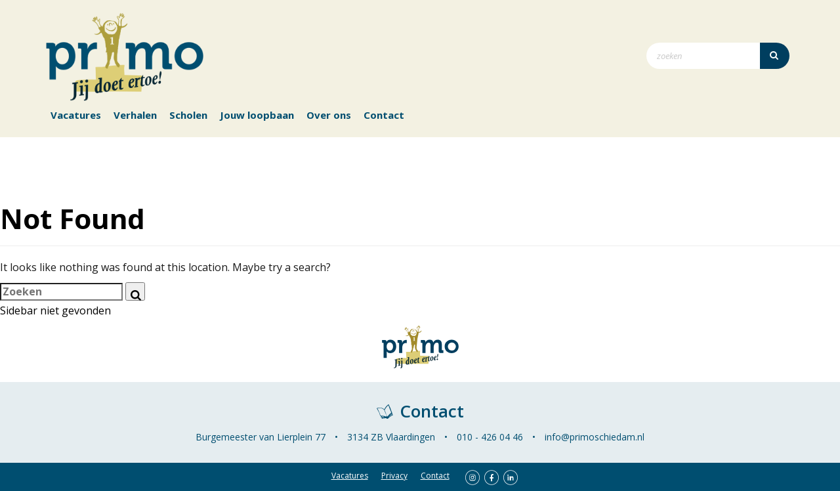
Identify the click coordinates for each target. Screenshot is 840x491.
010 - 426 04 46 (490, 437)
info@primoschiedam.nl (594, 437)
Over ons (328, 114)
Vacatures (76, 114)
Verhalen (135, 114)
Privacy (394, 475)
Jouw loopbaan (257, 114)
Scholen (188, 114)
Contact (384, 114)
